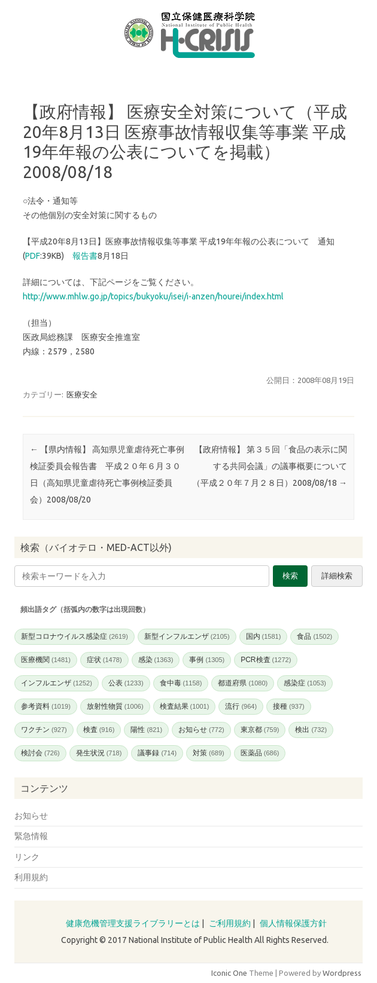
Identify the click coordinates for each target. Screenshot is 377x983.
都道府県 (242, 683)
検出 (311, 729)
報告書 (85, 256)
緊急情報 (31, 836)
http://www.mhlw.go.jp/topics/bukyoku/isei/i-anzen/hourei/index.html (153, 296)
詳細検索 (336, 575)
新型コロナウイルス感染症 (74, 636)
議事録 (157, 753)
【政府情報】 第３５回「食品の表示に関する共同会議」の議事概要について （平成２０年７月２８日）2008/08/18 (273, 466)
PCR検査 (266, 660)
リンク (26, 857)
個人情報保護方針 (293, 923)
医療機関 (46, 660)
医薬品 (260, 753)
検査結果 (184, 706)
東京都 (260, 729)
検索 (290, 575)
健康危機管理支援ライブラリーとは (133, 923)
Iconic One (229, 973)
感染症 (305, 683)
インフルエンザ (56, 683)
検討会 (40, 753)
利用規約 (31, 877)
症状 (104, 660)
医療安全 (82, 394)
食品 (314, 636)
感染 (156, 660)
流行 (241, 706)
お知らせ (201, 729)
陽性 (146, 729)
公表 (126, 683)
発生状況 (99, 753)
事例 (206, 660)
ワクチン (44, 729)
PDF (32, 256)
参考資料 (46, 706)
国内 (263, 636)
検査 (99, 729)
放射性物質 (115, 706)
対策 (208, 753)
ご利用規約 (230, 923)
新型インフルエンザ (187, 636)
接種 (289, 706)
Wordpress (342, 973)
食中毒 (181, 683)
